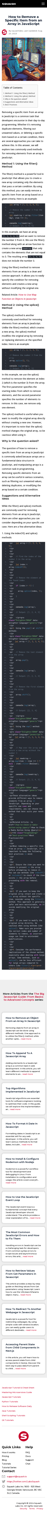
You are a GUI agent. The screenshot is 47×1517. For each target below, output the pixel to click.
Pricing (5, 1456)
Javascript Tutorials (11, 1397)
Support (29, 1460)
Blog (4, 1460)
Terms (32, 1508)
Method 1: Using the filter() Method (20, 93)
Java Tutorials (8, 1411)
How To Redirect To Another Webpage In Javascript (23, 1310)
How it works (8, 1452)
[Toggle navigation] (43, 4)
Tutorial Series (9, 1467)
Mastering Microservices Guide (17, 1392)
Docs (28, 1456)
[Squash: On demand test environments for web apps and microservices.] (9, 4)
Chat (27, 1464)
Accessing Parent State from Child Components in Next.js (22, 1347)
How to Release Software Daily (17, 1406)
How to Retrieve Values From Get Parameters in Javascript (21, 1274)
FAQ (27, 1452)
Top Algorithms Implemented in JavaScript (23, 1090)
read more (26, 1039)
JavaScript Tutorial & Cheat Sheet (18, 1387)
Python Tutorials (10, 1401)
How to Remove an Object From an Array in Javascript (23, 1019)
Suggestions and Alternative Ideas (19, 102)
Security (23, 1508)
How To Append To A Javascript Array (19, 1055)
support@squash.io (17, 1476)
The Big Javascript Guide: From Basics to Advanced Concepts (24, 996)
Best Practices (11, 104)
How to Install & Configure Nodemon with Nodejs (22, 1160)
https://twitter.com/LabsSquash (23, 1481)
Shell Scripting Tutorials (13, 1415)
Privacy (39, 1508)
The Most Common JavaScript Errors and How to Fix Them (22, 1235)
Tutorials (6, 1464)
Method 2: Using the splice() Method (20, 96)
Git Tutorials (8, 1420)
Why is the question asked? (16, 99)
